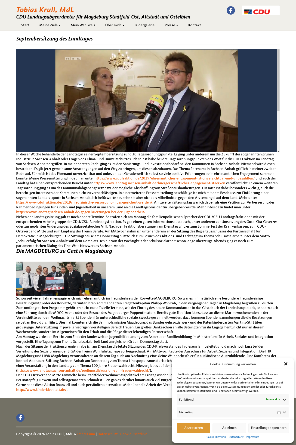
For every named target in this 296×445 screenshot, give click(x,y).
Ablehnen (229, 428)
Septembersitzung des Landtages (54, 39)
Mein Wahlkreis (83, 25)
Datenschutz (236, 437)
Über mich (114, 25)
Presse (171, 25)
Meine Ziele (50, 25)
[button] (286, 364)
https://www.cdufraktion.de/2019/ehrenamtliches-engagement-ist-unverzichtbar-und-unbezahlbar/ (175, 178)
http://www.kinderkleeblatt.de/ (41, 390)
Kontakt (194, 25)
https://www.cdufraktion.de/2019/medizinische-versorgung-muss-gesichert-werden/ (84, 202)
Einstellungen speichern (269, 428)
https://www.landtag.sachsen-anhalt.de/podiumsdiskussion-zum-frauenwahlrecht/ (83, 371)
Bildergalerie (144, 25)
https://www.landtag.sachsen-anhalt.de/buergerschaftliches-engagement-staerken (159, 183)
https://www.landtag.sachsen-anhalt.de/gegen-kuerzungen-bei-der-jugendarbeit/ (81, 212)
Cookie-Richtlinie (216, 437)
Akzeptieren (193, 428)
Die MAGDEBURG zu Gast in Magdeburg (64, 251)
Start (25, 25)
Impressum (252, 437)
